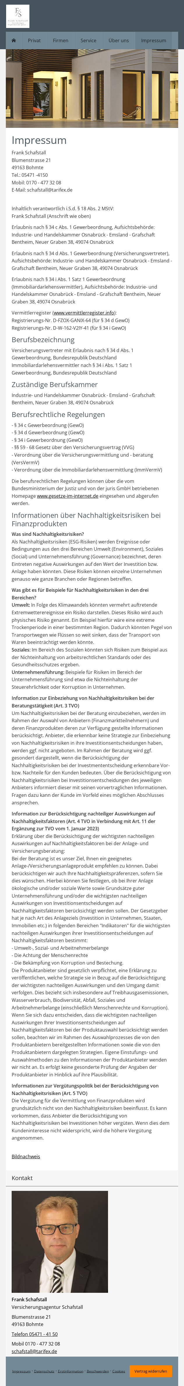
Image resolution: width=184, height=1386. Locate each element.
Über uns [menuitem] (119, 40)
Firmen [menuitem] (60, 40)
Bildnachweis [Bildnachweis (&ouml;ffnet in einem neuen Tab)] (26, 1156)
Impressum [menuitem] (153, 40)
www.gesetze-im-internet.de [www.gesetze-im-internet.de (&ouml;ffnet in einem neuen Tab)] (67, 496)
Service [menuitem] (88, 40)
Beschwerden (98, 1371)
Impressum (21, 1371)
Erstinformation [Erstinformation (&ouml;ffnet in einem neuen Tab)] (70, 1371)
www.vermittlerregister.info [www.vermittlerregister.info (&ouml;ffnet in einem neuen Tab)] (84, 313)
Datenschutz (44, 1371)
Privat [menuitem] (34, 40)
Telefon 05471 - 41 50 (35, 1334)
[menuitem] (14, 40)
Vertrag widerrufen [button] (151, 1371)
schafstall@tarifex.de (34, 1351)
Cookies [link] (118, 1371)
